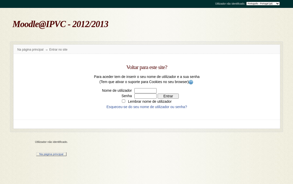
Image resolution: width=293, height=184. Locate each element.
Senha (126, 96)
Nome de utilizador (117, 90)
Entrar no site (58, 49)
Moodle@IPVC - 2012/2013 (60, 24)
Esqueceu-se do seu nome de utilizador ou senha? (147, 107)
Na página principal (30, 49)
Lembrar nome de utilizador (150, 101)
